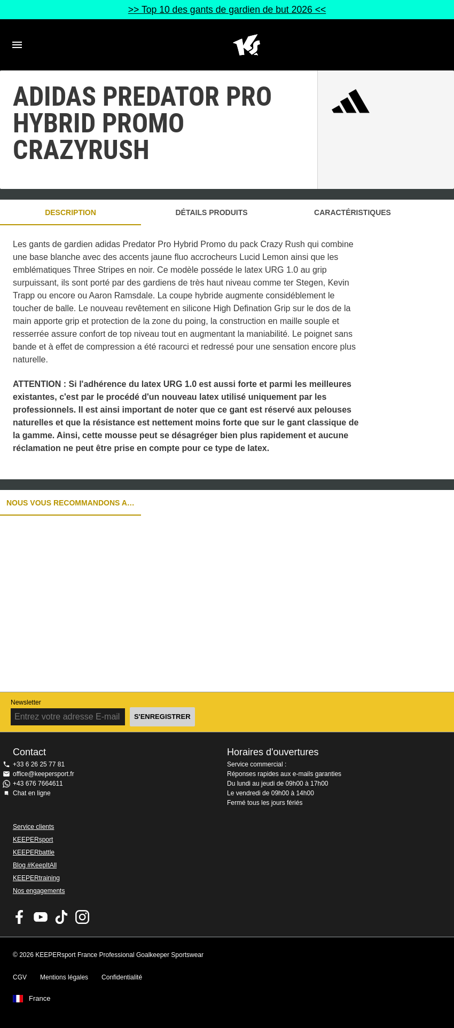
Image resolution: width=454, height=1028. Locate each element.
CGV (20, 977)
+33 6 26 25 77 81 (39, 764)
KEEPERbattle (33, 852)
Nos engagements (39, 891)
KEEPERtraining (36, 878)
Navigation (17, 45)
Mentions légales (64, 977)
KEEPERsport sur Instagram (82, 917)
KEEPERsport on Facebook (20, 917)
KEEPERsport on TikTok (61, 917)
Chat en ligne (32, 793)
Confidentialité (121, 977)
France (39, 998)
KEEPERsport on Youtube (41, 917)
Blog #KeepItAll (35, 865)
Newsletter (26, 702)
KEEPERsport (33, 839)
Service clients (33, 827)
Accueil (246, 45)
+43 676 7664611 (38, 783)
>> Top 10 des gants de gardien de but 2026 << (227, 9)
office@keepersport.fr (43, 774)
